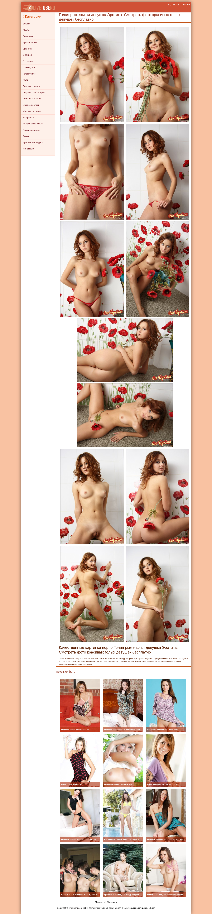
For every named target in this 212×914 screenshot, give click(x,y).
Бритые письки (30, 42)
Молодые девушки (32, 111)
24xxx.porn (100, 902)
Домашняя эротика (32, 98)
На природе (28, 117)
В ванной (27, 55)
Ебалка (26, 24)
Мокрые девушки (31, 105)
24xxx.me (186, 4)
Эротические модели (33, 142)
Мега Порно (28, 149)
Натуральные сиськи (33, 124)
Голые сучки (29, 67)
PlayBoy (26, 30)
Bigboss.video (174, 4)
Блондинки (28, 36)
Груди (25, 80)
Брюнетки (27, 49)
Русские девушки (31, 130)
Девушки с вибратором (34, 92)
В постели (28, 61)
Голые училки (29, 74)
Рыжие (26, 136)
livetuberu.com (75, 908)
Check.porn (112, 902)
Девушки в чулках (31, 86)
